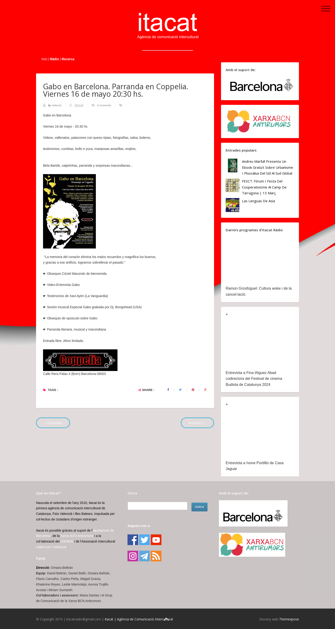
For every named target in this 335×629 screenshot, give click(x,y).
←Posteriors (53, 423)
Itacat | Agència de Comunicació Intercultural (139, 619)
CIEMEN (66, 541)
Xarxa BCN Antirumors (76, 536)
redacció (57, 105)
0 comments (104, 105)
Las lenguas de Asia (258, 201)
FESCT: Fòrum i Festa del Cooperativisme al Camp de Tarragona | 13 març (264, 187)
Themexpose (289, 619)
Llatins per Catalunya (51, 547)
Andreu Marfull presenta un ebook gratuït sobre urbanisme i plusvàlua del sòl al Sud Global (267, 167)
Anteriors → (197, 423)
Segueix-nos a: (139, 526)
